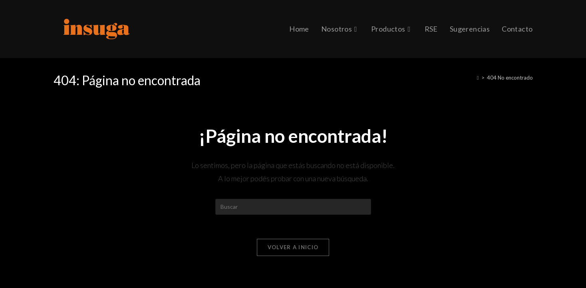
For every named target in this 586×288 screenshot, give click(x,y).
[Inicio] (478, 77)
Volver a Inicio (293, 247)
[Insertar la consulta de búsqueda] (293, 207)
